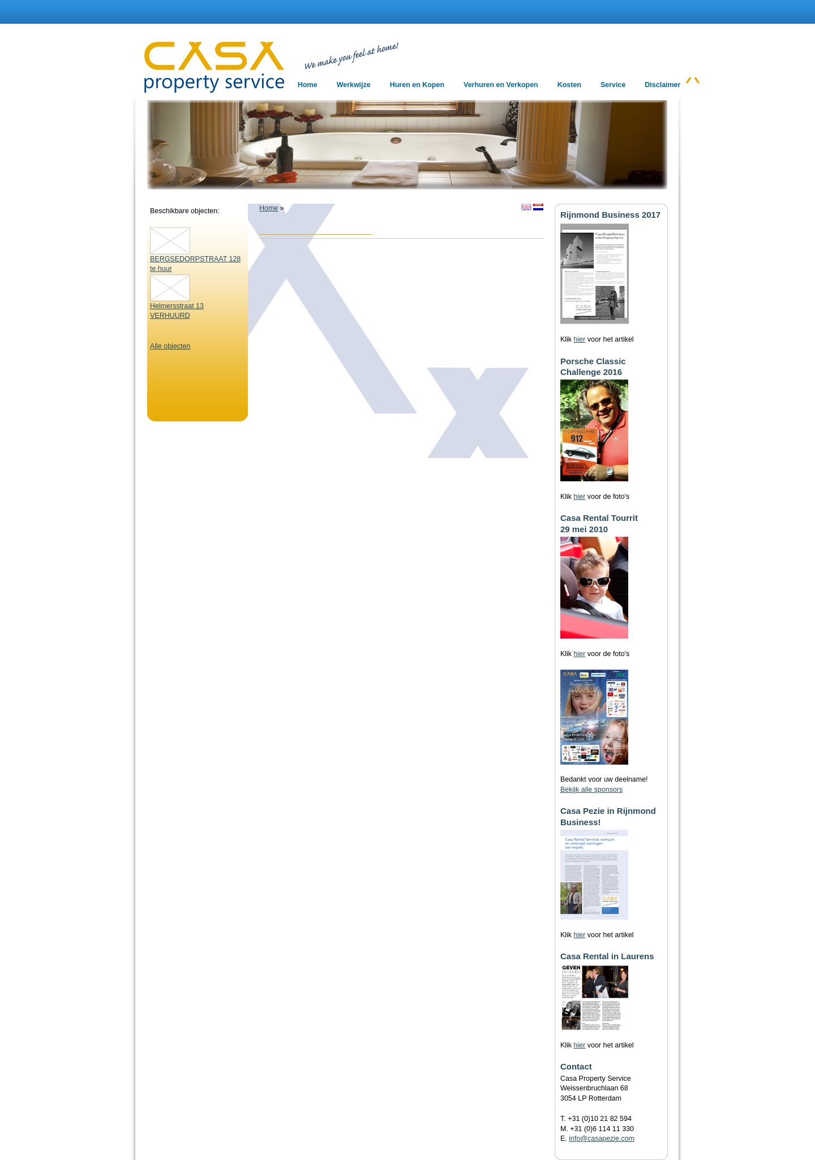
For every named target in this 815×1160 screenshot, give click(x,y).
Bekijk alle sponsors (591, 790)
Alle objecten (170, 346)
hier (580, 339)
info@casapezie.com (601, 1138)
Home (268, 208)
